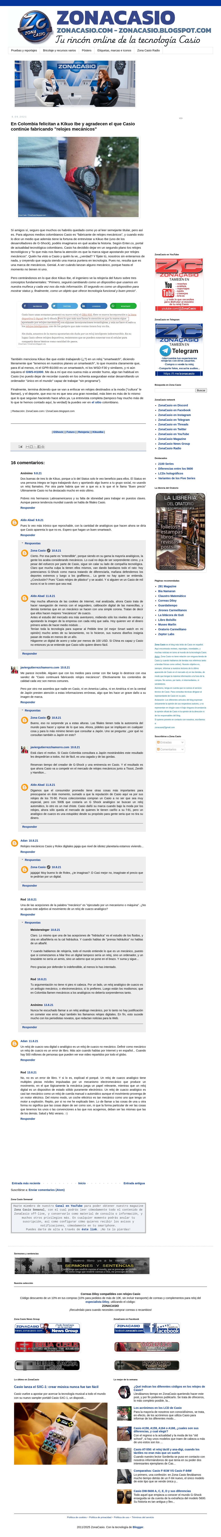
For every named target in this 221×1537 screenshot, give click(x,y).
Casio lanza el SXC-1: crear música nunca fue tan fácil (56, 1387)
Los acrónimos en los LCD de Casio (158, 1407)
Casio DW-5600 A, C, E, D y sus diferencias (162, 1491)
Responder (27, 507)
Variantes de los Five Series (176, 478)
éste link (89, 1229)
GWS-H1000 (34, 372)
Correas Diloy (167, 600)
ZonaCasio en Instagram (174, 415)
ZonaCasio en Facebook (174, 410)
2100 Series (166, 463)
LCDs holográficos (170, 473)
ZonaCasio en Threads (173, 424)
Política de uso (121, 1517)
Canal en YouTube (69, 1206)
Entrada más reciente (26, 1183)
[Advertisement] (185, 186)
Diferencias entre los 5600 (175, 468)
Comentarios (166, 749)
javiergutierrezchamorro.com (39, 667)
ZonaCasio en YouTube (173, 434)
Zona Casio (38, 550)
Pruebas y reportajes (24, 50)
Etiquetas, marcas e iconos (114, 50)
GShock (58, 431)
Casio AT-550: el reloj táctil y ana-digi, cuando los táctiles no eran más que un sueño (167, 1451)
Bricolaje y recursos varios (59, 50)
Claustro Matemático (172, 596)
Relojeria (83, 431)
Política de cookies (77, 1517)
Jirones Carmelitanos (172, 610)
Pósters (86, 50)
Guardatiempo (167, 605)
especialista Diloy (97, 1301)
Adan (24, 840)
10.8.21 (56, 550)
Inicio (82, 1183)
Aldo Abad (27, 520)
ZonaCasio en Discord (173, 405)
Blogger (138, 1527)
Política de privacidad (100, 1517)
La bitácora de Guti (171, 615)
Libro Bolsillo (167, 619)
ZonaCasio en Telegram (174, 419)
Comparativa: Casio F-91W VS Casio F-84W (163, 1470)
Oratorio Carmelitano (172, 629)
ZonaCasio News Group (174, 443)
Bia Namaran (167, 591)
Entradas (164, 742)
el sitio (96, 402)
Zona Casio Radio (148, 50)
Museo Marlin (167, 624)
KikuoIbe (98, 431)
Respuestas (33, 543)
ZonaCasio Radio (169, 448)
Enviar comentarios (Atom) (47, 1190)
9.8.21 (38, 473)
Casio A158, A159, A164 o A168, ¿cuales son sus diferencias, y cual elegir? (166, 1430)
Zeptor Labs (166, 634)
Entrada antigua (134, 1183)
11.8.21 (50, 596)
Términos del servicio (143, 1517)
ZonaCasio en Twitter (172, 429)
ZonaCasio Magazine (172, 438)
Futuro (71, 431)
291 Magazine (167, 586)
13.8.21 (48, 1005)
